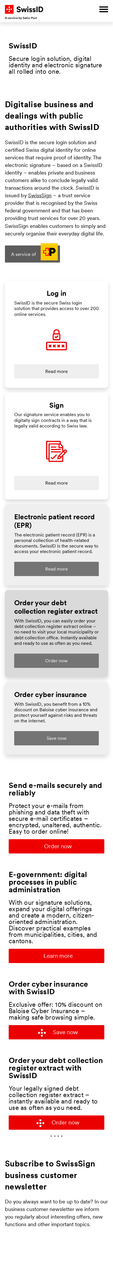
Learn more (58, 956)
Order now (58, 847)
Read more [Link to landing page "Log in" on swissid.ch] (56, 371)
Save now (58, 1033)
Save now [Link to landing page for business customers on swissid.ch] (57, 738)
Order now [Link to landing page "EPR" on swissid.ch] (56, 661)
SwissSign (40, 196)
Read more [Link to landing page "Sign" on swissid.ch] (56, 483)
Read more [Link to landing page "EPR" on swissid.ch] (56, 569)
